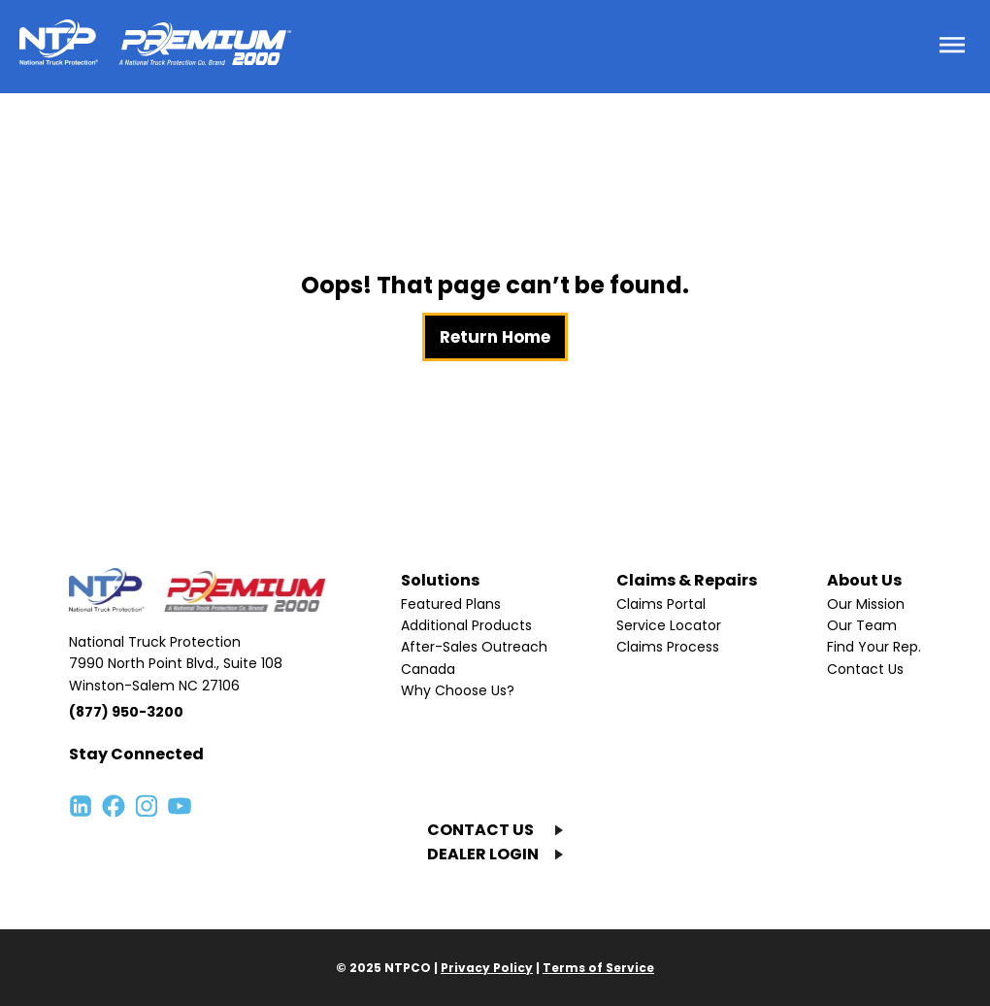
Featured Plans (451, 604)
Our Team (862, 625)
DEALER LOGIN (483, 854)
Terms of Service (598, 967)
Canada (428, 669)
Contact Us (865, 669)
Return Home (495, 337)
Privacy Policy (487, 967)
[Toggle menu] (952, 46)
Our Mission (866, 604)
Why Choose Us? (457, 690)
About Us (864, 580)
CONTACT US (480, 830)
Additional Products (466, 625)
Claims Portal (661, 604)
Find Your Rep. (874, 646)
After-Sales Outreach (474, 646)
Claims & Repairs (686, 580)
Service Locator (668, 625)
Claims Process (667, 646)
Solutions (440, 580)
